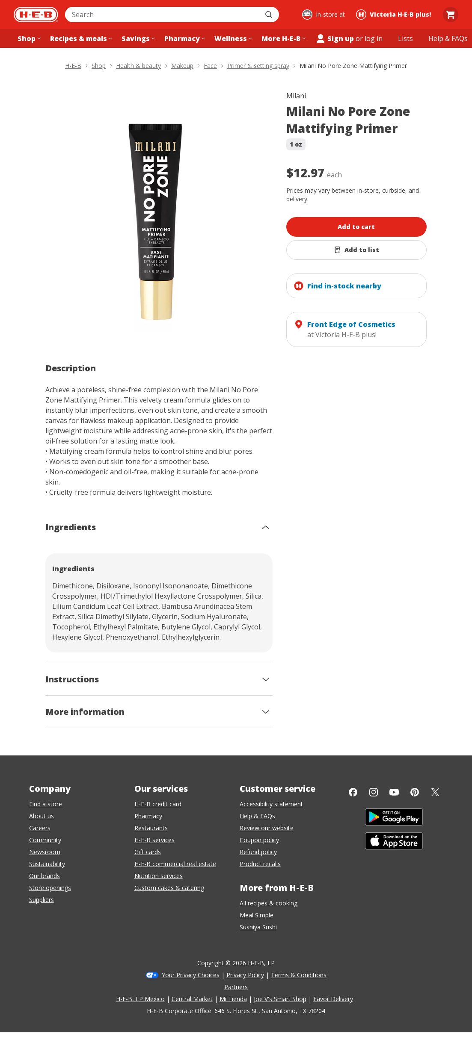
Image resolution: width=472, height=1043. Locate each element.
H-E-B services (154, 840)
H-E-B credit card (157, 804)
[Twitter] (435, 792)
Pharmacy (148, 816)
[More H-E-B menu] (283, 38)
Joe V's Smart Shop (280, 999)
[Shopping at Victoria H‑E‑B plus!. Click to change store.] (394, 14)
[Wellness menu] (232, 38)
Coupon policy (259, 840)
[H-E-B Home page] (36, 14)
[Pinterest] (414, 792)
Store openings (50, 888)
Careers (39, 828)
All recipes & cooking (268, 903)
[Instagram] (373, 792)
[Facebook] (353, 792)
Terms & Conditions (299, 975)
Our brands (44, 876)
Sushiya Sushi (258, 927)
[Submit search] (269, 14)
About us (41, 816)
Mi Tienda (233, 999)
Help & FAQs (257, 816)
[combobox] (162, 14)
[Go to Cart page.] (450, 14)
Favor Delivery (333, 999)
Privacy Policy (245, 975)
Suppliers (41, 900)
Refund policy (258, 852)
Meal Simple (256, 915)
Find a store (45, 804)
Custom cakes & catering (169, 888)
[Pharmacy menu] (183, 38)
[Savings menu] (137, 38)
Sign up (334, 38)
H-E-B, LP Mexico (140, 999)
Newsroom (44, 852)
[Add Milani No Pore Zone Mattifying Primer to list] (356, 250)
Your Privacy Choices (191, 975)
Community (45, 840)
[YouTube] (394, 792)
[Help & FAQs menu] (448, 38)
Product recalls (260, 864)
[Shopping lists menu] (405, 38)
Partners (236, 987)
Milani (296, 95)
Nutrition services (158, 876)
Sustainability (47, 864)
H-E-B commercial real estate (175, 864)
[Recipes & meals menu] (80, 38)
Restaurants (151, 828)
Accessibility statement (271, 804)
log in (374, 38)
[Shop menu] (28, 38)
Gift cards (147, 852)
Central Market (192, 999)
